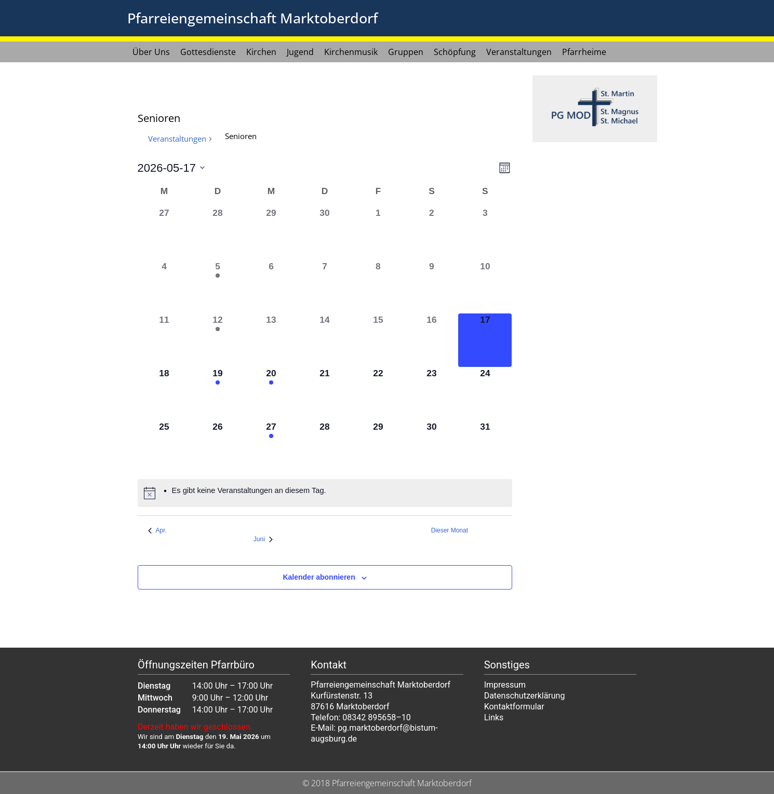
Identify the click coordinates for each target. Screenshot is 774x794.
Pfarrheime (584, 52)
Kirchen (261, 52)
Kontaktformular (514, 706)
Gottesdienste (208, 52)
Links (494, 717)
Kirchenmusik (351, 52)
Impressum (505, 685)
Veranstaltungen (519, 52)
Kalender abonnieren (319, 577)
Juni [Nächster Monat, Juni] (263, 539)
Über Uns (151, 52)
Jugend (300, 52)
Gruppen (405, 52)
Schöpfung (455, 52)
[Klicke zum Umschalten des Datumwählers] (171, 167)
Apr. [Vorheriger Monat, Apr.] (157, 530)
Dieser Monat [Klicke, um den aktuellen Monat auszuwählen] (449, 530)
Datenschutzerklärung (524, 696)
